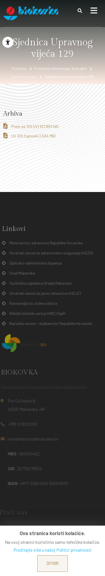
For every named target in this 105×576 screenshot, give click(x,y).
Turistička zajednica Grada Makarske (39, 283)
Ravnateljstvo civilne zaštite (32, 303)
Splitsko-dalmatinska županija (34, 263)
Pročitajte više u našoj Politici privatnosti (52, 549)
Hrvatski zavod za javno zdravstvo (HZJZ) (43, 293)
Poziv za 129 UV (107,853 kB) (31, 126)
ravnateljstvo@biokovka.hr (31, 438)
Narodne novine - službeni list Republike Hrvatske (49, 323)
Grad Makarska (21, 273)
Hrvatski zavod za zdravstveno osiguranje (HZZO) (50, 253)
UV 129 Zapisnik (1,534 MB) (29, 135)
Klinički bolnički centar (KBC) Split (36, 313)
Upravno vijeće (23, 76)
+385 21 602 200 (21, 424)
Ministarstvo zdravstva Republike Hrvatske (44, 243)
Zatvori (52, 563)
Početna (19, 68)
